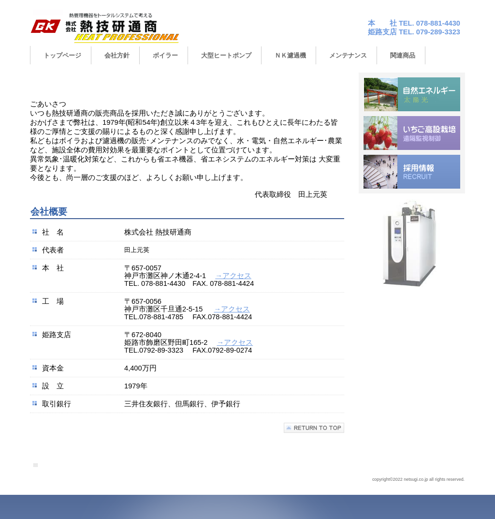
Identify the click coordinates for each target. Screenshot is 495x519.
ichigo (412, 133)
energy (412, 94)
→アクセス (233, 276)
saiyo (412, 172)
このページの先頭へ (314, 428)
